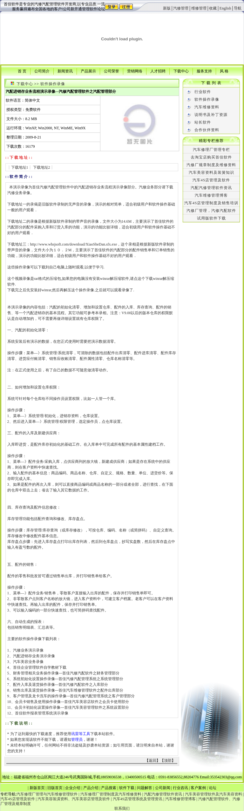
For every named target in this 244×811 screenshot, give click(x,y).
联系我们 (122, 808)
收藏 (213, 8)
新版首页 (37, 788)
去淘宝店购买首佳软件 (211, 157)
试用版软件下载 (211, 218)
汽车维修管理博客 (211, 195)
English (225, 8)
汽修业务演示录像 (28, 650)
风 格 (224, 71)
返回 (152, 760)
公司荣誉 (111, 71)
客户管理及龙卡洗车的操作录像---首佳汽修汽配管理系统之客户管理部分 (74, 696)
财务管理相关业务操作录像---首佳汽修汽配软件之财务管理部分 (66, 673)
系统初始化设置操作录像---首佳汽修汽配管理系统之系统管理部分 (68, 679)
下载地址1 (19, 167)
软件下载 (126, 788)
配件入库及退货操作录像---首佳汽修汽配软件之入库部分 (60, 684)
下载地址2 (41, 167)
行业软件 (202, 92)
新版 (167, 8)
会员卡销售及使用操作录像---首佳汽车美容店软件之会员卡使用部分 (72, 701)
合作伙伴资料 (206, 130)
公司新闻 (162, 788)
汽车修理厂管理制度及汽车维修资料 (110, 794)
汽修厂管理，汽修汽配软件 (211, 210)
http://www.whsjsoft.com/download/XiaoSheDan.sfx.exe (73, 244)
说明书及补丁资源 (210, 114)
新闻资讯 (65, 71)
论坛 (212, 788)
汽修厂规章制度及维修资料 (211, 165)
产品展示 (88, 71)
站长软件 (202, 122)
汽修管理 (180, 8)
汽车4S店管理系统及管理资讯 (138, 799)
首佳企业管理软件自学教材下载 (39, 667)
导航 (237, 8)
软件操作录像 (52, 84)
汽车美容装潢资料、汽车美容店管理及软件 (73, 799)
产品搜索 (108, 788)
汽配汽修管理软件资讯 (211, 188)
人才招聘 (158, 71)
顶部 (168, 760)
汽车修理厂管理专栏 (211, 149)
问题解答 (144, 788)
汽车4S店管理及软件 (211, 180)
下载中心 (181, 71)
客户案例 (198, 788)
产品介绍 (90, 788)
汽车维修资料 (206, 107)
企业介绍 (72, 788)
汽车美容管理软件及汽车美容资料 (213, 794)
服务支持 (204, 71)
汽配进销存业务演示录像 (34, 656)
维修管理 (199, 8)
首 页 (22, 71)
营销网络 (134, 71)
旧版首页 (55, 788)
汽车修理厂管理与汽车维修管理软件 (47, 794)
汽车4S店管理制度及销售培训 (211, 203)
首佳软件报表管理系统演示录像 (41, 713)
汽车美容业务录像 (28, 661)
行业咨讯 (180, 788)
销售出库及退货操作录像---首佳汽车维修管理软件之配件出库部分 (68, 690)
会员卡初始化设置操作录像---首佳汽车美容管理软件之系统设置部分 (72, 707)
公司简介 (42, 71)
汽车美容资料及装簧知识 (211, 172)
